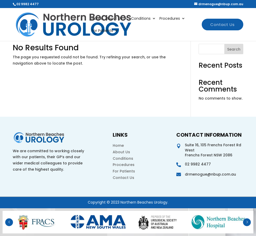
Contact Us (222, 24)
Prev (9, 222)
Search (233, 49)
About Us (114, 19)
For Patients (102, 31)
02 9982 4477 (27, 4)
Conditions (141, 19)
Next (247, 222)
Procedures (169, 19)
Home (97, 19)
